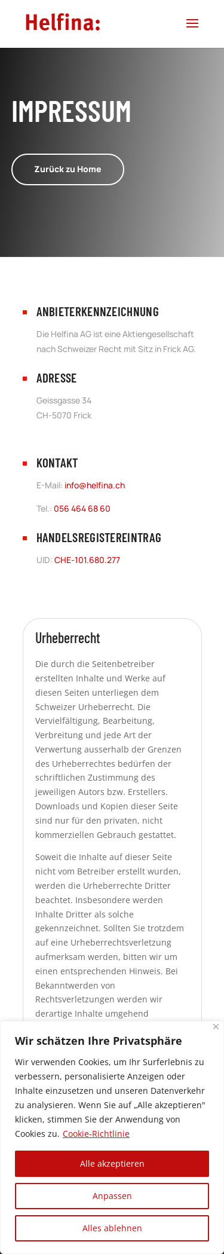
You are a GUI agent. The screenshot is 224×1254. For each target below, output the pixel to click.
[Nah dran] (216, 1026)
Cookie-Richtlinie (96, 1133)
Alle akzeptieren (112, 1163)
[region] (112, 1137)
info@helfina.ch (95, 485)
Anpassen (112, 1195)
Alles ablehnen (112, 1228)
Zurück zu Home (68, 169)
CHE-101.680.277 (87, 559)
